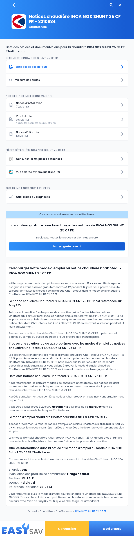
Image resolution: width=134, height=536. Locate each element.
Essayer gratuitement (67, 246)
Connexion (67, 528)
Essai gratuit (111, 529)
